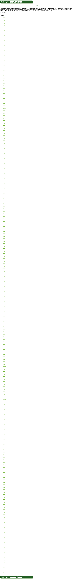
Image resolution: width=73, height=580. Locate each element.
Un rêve (4, 18)
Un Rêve (4, 22)
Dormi (4, 17)
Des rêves (4, 91)
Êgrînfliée (4, 239)
